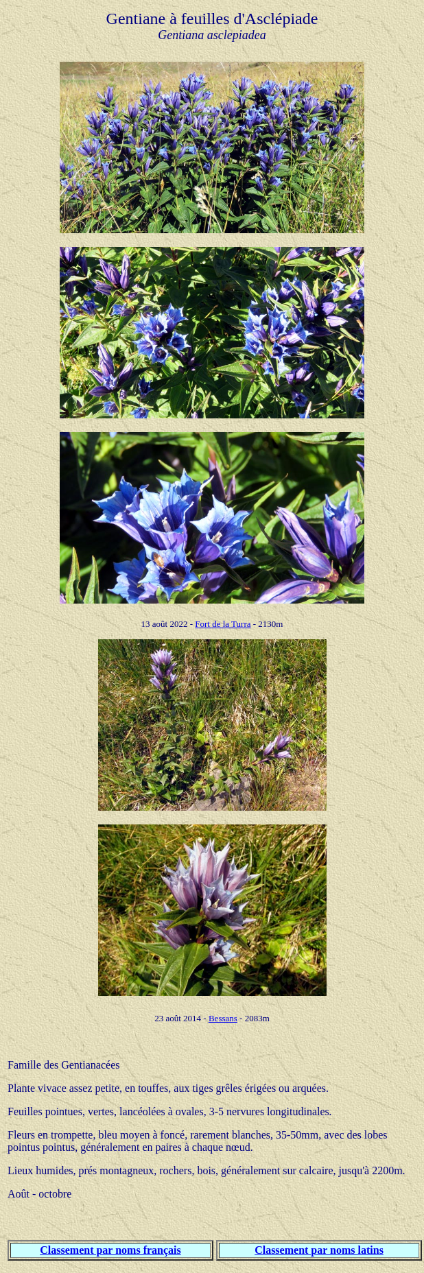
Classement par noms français (110, 1250)
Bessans (223, 1018)
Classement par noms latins (319, 1250)
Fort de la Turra (222, 624)
